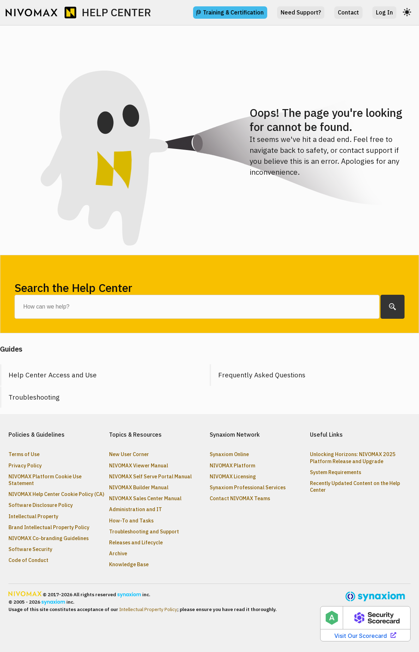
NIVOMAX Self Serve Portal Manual (150, 476)
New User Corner (129, 454)
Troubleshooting (34, 397)
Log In (384, 12)
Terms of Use (24, 454)
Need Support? (301, 12)
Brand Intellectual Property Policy (48, 527)
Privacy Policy (25, 465)
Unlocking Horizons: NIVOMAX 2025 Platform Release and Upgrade (353, 457)
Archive (118, 553)
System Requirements (335, 472)
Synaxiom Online (229, 454)
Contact (348, 12)
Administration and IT (135, 509)
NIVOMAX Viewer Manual (138, 465)
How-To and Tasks (131, 520)
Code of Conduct (28, 560)
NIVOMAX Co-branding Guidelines (48, 538)
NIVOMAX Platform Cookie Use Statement (45, 479)
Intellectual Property (33, 516)
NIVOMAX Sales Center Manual (145, 498)
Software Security (30, 549)
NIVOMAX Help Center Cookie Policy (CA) (56, 494)
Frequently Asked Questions (261, 374)
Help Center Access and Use (52, 374)
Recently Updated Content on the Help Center (355, 486)
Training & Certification (233, 12)
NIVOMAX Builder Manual (138, 487)
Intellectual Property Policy (148, 609)
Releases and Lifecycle (136, 542)
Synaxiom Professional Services (248, 487)
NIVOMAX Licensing (233, 476)
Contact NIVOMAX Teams (240, 498)
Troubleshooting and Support (144, 531)
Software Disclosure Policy (40, 505)
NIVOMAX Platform (232, 465)
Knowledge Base (129, 564)
